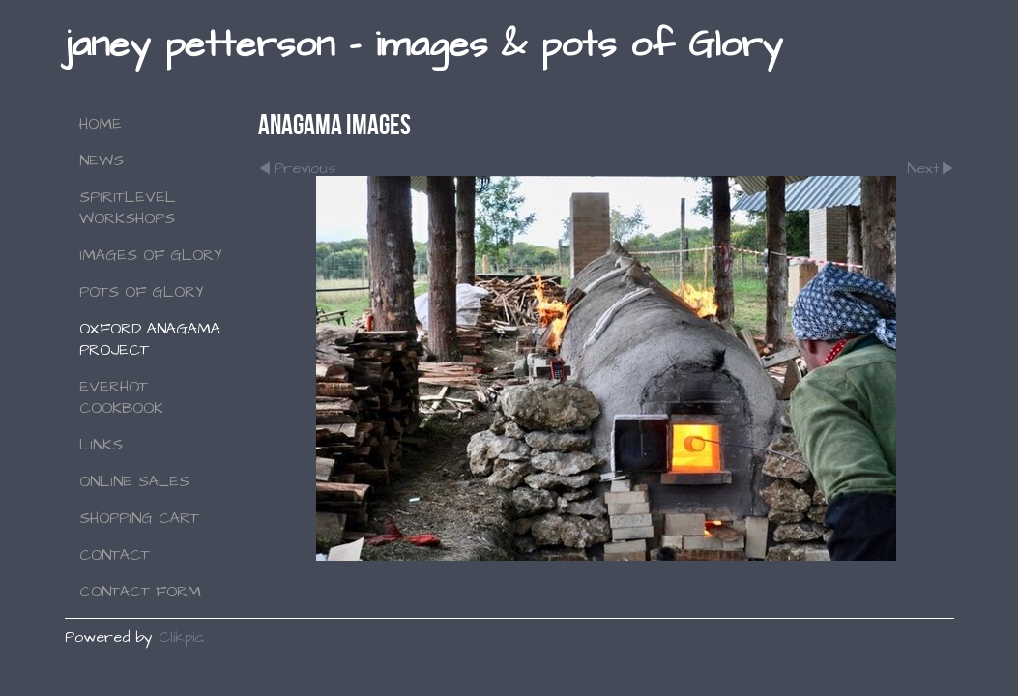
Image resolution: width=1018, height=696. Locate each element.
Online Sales (134, 481)
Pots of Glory (141, 292)
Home (100, 123)
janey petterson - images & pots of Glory (423, 45)
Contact (114, 555)
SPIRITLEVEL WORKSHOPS (127, 208)
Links (101, 444)
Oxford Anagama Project (149, 339)
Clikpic (182, 637)
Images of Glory (150, 255)
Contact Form (140, 591)
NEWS (101, 160)
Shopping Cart (139, 518)
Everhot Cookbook (121, 397)
